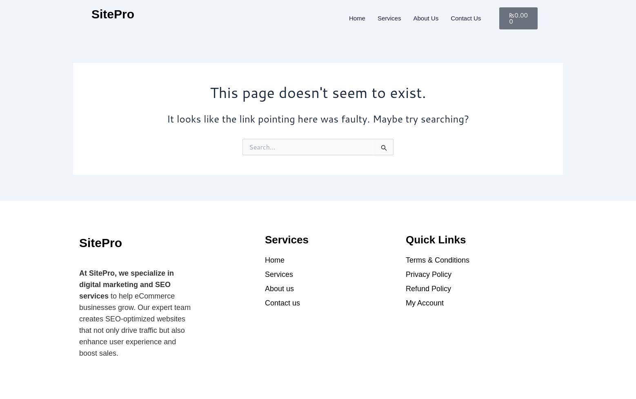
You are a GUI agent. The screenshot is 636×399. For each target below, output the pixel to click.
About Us (425, 18)
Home (357, 18)
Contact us (466, 18)
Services (389, 18)
